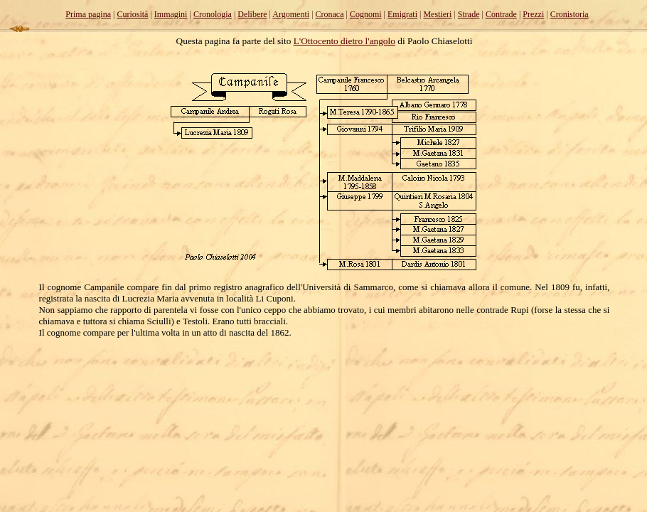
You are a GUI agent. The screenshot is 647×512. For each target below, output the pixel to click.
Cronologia (212, 14)
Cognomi (366, 14)
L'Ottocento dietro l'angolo (344, 41)
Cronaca (330, 14)
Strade (469, 14)
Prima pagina (88, 14)
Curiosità (132, 14)
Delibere (252, 14)
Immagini (171, 14)
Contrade (501, 14)
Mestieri (437, 14)
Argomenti (290, 14)
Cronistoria (569, 14)
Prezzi (533, 14)
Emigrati (402, 14)
